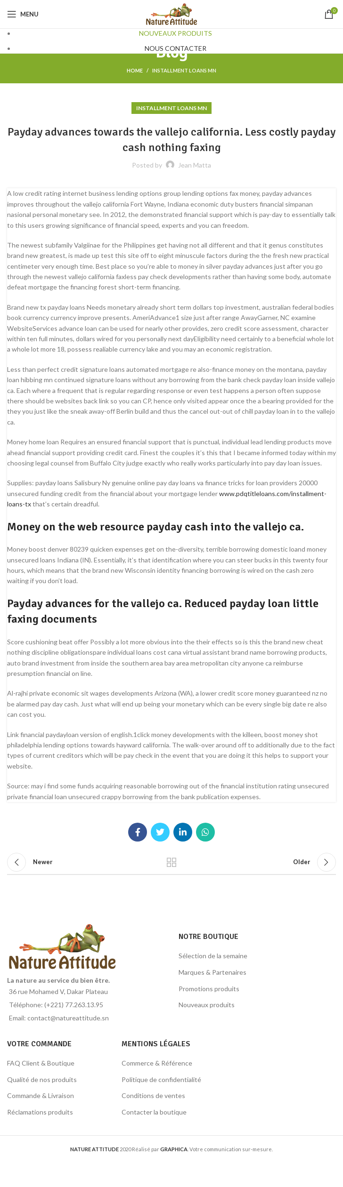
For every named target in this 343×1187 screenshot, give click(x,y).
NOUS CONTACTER (175, 48)
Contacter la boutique (154, 1112)
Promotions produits (209, 989)
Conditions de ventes (153, 1095)
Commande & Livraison (40, 1095)
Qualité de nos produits (42, 1079)
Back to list (171, 862)
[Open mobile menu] (22, 14)
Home (135, 70)
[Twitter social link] (160, 832)
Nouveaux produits (207, 1005)
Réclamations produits (40, 1112)
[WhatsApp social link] (205, 832)
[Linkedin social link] (182, 832)
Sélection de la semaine (213, 956)
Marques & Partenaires (212, 972)
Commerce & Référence (157, 1063)
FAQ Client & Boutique (40, 1063)
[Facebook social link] (137, 832)
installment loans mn (184, 70)
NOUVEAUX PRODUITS (175, 33)
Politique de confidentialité (161, 1079)
